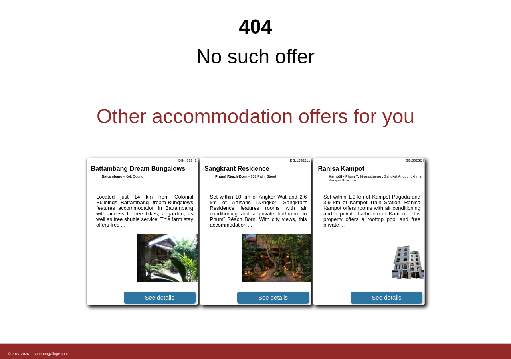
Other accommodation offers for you (256, 116)
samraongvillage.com (51, 354)
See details (159, 297)
